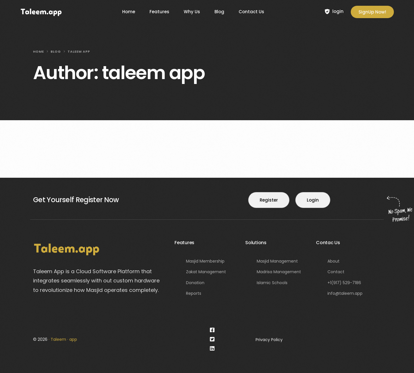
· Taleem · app (63, 339)
